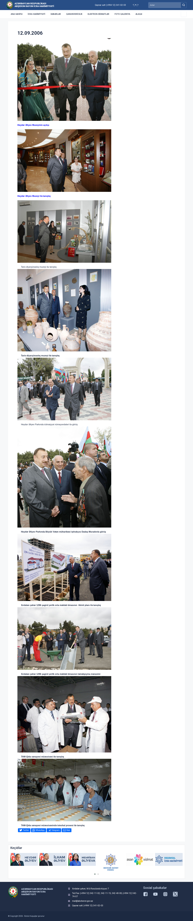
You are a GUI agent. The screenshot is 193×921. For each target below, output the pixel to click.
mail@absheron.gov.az (82, 901)
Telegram (55, 830)
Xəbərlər (56, 14)
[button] (94, 874)
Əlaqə (139, 14)
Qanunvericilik (74, 14)
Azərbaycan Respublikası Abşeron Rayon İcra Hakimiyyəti (34, 5)
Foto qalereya (122, 14)
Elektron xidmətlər (98, 14)
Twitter (26, 830)
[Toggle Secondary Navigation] (184, 14)
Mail (68, 830)
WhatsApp (40, 830)
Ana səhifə (16, 14)
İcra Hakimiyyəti (36, 14)
